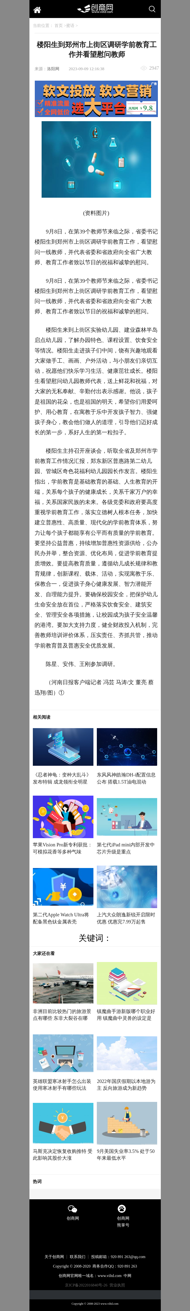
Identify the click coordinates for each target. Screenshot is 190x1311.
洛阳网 (53, 69)
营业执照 (117, 1285)
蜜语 (70, 25)
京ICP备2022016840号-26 (86, 1285)
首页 (58, 25)
